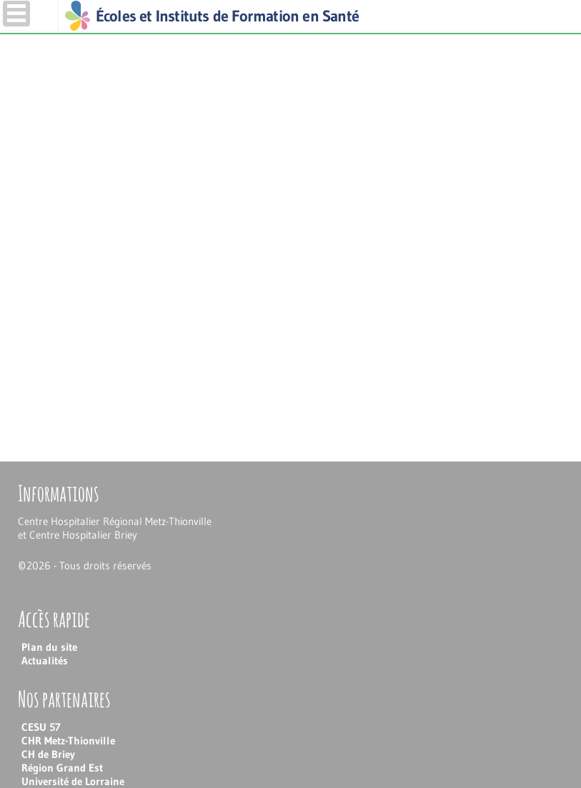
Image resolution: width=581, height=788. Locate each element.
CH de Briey (48, 754)
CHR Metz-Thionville (68, 740)
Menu (16, 13)
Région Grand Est (62, 767)
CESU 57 (41, 727)
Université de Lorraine (72, 781)
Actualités (44, 660)
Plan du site (49, 647)
